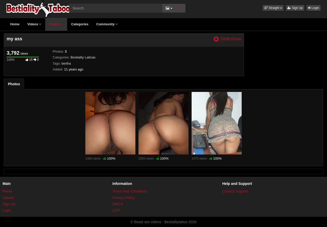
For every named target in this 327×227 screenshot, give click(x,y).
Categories (79, 24)
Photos (56, 24)
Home (14, 24)
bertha (66, 63)
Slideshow (227, 39)
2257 (116, 210)
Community (107, 24)
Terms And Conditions (129, 191)
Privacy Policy (123, 198)
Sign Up (295, 8)
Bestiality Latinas (83, 57)
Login (313, 8)
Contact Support (235, 191)
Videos (34, 24)
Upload (8, 198)
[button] (273, 8)
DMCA (117, 204)
